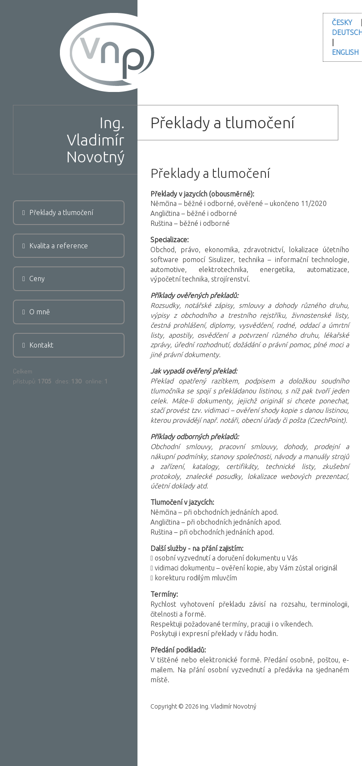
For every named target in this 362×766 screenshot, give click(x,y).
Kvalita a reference (55, 246)
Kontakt (37, 345)
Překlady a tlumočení (57, 212)
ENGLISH (345, 52)
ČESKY (342, 22)
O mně (36, 312)
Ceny (33, 278)
